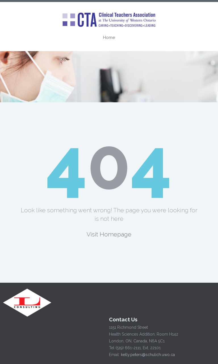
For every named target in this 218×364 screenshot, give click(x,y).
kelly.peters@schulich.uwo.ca (147, 354)
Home (109, 37)
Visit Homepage (109, 234)
